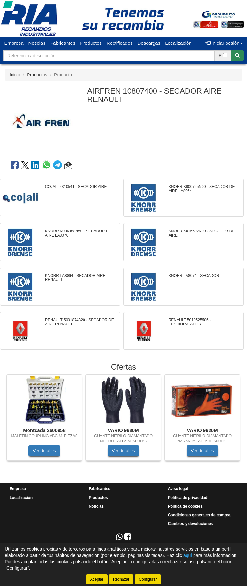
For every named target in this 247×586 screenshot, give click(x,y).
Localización (178, 43)
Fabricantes (62, 43)
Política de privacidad (187, 498)
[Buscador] (109, 55)
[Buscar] (237, 55)
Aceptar (96, 579)
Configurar (148, 579)
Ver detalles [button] (44, 450)
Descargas (149, 43)
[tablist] (123, 420)
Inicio (15, 74)
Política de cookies (185, 506)
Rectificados (120, 43)
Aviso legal (178, 489)
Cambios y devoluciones (190, 523)
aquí (187, 555)
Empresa (14, 43)
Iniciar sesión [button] (224, 43)
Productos (91, 43)
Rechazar (121, 579)
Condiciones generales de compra (199, 515)
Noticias (36, 43)
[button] (68, 166)
